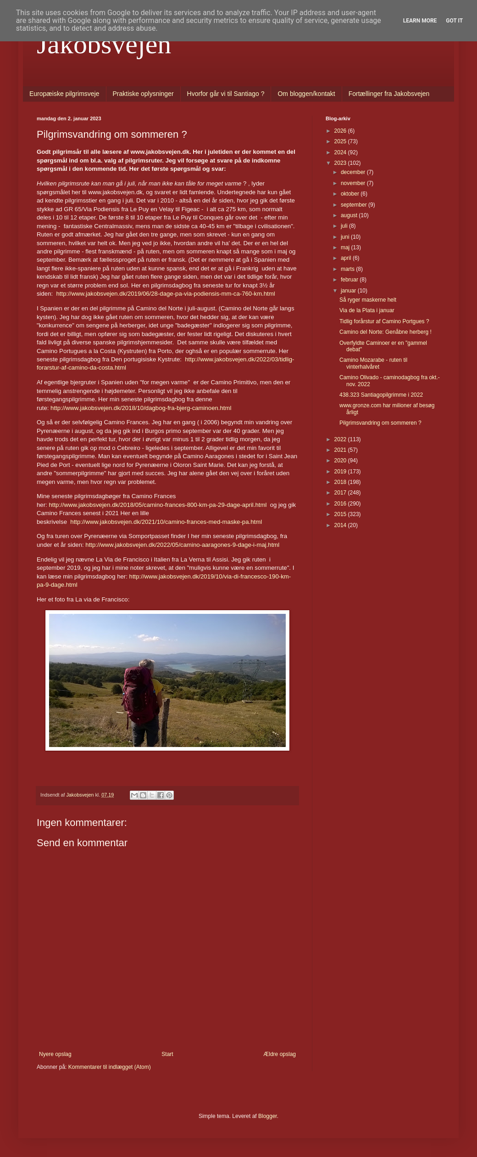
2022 (341, 439)
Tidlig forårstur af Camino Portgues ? (384, 321)
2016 (341, 503)
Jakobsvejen (104, 44)
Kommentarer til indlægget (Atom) (109, 1067)
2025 (341, 141)
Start (167, 1054)
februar (350, 279)
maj (346, 247)
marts (348, 269)
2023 (341, 163)
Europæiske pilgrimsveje (64, 93)
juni (346, 237)
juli (345, 226)
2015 (341, 514)
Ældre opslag (279, 1054)
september (354, 205)
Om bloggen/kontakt (306, 93)
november (354, 183)
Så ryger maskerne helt (367, 300)
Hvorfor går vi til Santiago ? (226, 93)
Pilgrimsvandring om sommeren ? (380, 423)
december (354, 172)
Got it (454, 20)
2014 (341, 525)
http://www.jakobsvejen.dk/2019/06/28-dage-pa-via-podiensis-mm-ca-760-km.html (165, 293)
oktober (351, 194)
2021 (341, 450)
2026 (341, 131)
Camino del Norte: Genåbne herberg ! (385, 332)
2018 (341, 482)
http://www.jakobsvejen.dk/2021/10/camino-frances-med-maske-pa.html (166, 521)
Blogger (267, 1116)
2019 (341, 471)
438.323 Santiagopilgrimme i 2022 (381, 395)
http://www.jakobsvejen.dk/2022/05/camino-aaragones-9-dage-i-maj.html (182, 544)
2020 (341, 460)
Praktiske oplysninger (143, 93)
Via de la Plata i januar (366, 310)
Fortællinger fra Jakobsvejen (389, 93)
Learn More (420, 20)
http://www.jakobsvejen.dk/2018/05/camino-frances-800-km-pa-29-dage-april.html (157, 504)
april (347, 258)
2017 (341, 492)
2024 (341, 152)
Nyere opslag (55, 1054)
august (350, 215)
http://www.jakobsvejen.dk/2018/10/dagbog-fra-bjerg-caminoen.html (140, 407)
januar (349, 290)
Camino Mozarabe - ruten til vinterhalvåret (373, 363)
